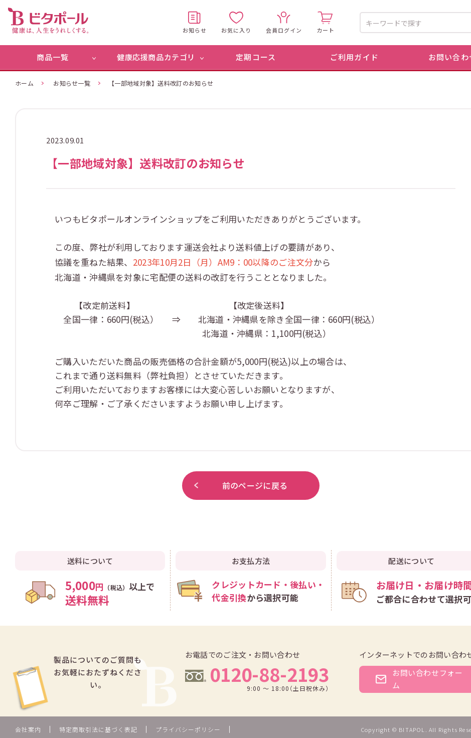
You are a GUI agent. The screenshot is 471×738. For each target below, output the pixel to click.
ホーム (24, 83)
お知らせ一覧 (71, 83)
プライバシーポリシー (188, 729)
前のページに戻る (240, 485)
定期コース (256, 57)
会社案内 (28, 729)
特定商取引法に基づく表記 (98, 729)
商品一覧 (53, 57)
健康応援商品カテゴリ (156, 57)
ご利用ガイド (354, 57)
